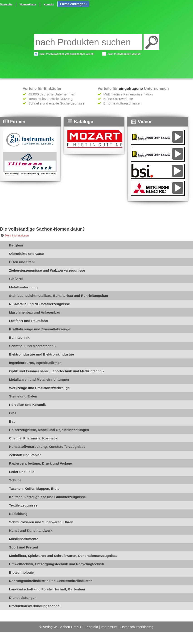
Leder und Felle (21, 472)
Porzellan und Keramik (27, 405)
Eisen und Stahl (22, 262)
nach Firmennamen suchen (124, 53)
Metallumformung (23, 287)
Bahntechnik (19, 337)
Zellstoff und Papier (25, 455)
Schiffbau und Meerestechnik (32, 346)
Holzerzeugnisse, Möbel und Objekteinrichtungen (49, 430)
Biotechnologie (21, 572)
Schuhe (15, 480)
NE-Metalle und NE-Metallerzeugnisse (39, 304)
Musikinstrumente (23, 539)
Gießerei (16, 279)
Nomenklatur (28, 4)
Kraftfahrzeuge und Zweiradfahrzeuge (39, 329)
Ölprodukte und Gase (26, 254)
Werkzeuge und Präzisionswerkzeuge (39, 388)
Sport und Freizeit (23, 547)
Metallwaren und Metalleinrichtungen (39, 379)
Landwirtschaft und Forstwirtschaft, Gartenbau (47, 589)
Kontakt (49, 4)
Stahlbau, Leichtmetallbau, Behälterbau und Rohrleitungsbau (58, 295)
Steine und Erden (23, 396)
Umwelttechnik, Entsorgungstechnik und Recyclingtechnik (56, 564)
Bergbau (16, 245)
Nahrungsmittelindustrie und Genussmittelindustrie (51, 581)
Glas (13, 413)
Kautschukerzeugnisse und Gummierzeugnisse (47, 497)
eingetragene (131, 88)
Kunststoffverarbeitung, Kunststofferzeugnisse (47, 446)
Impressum (109, 627)
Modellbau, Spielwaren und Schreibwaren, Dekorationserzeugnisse (63, 556)
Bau (12, 421)
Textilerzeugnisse (23, 505)
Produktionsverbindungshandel (34, 606)
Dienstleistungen (23, 597)
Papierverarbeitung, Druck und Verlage (40, 463)
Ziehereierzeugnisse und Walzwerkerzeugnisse (47, 270)
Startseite (6, 4)
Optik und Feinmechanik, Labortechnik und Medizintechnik (56, 371)
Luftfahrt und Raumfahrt (28, 321)
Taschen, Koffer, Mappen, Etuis (34, 488)
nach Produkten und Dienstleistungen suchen (67, 53)
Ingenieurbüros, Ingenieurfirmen (35, 363)
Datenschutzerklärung (136, 627)
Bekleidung (18, 514)
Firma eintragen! (73, 4)
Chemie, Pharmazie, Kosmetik (33, 438)
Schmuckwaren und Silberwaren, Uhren (41, 522)
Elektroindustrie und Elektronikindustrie (41, 354)
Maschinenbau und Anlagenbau (34, 312)
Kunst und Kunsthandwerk (30, 530)
